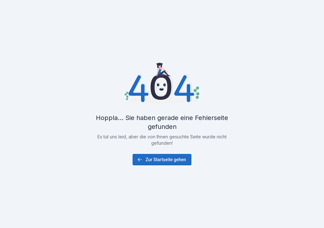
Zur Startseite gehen (161, 159)
